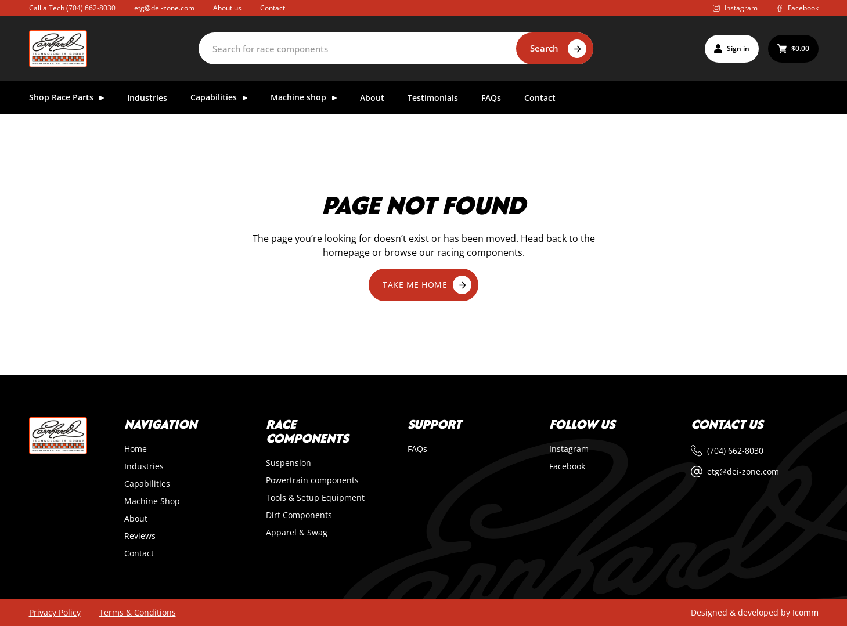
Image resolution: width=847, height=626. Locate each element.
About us (227, 8)
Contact (272, 8)
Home (135, 449)
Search (544, 48)
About (372, 98)
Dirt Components (299, 515)
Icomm (805, 612)
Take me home (427, 285)
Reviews (140, 536)
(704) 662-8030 (91, 8)
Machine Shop (152, 501)
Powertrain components (312, 480)
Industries (147, 98)
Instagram (569, 449)
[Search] (396, 48)
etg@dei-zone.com (164, 8)
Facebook (567, 466)
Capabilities (147, 484)
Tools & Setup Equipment (315, 498)
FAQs (491, 98)
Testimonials (433, 98)
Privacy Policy (55, 613)
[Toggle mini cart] (793, 49)
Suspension (288, 463)
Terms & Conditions (137, 613)
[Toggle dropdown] (101, 98)
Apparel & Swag (296, 533)
